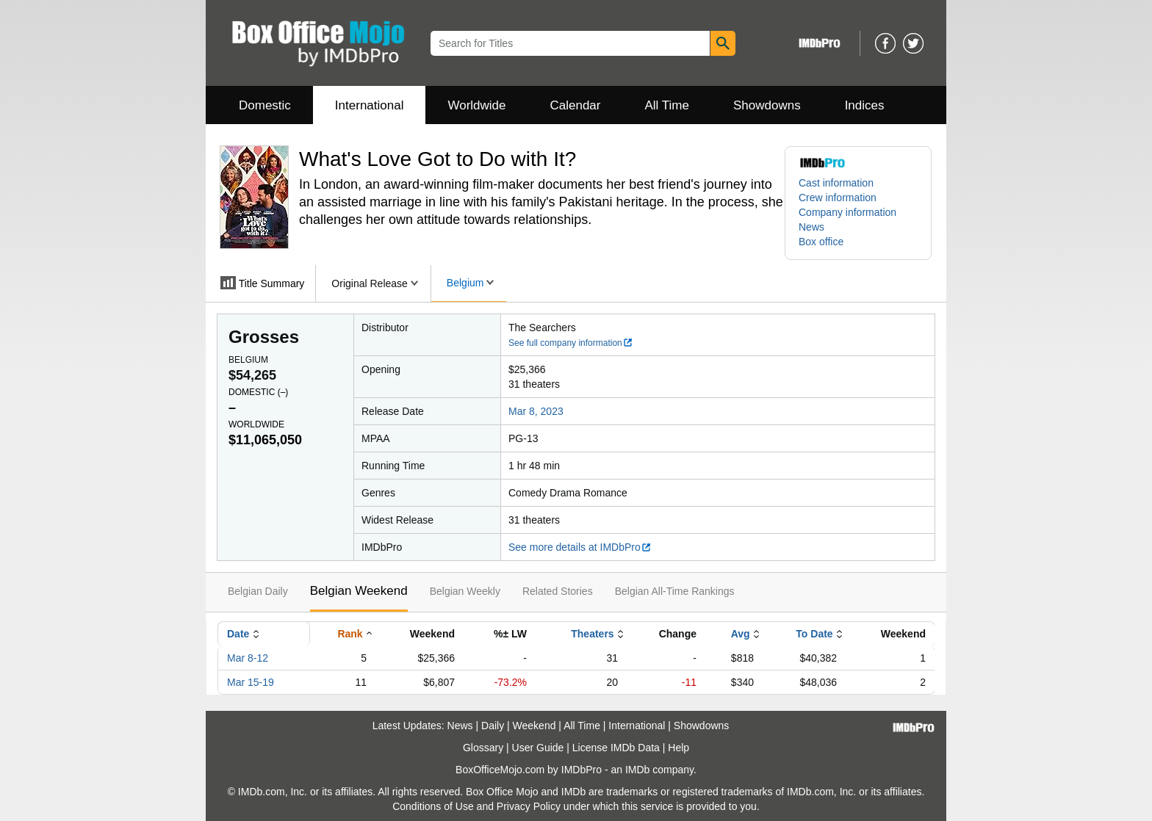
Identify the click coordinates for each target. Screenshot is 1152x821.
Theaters (592, 634)
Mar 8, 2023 (536, 411)
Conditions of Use (433, 806)
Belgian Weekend (359, 591)
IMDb (637, 769)
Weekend (534, 725)
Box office (821, 241)
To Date (814, 634)
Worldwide (476, 105)
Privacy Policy (529, 806)
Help (678, 747)
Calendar (575, 105)
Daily (492, 725)
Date (238, 634)
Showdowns (767, 105)
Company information (847, 212)
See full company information (570, 343)
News (811, 227)
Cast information (836, 183)
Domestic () (258, 392)
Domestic (265, 105)
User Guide (538, 747)
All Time (667, 105)
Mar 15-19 (250, 682)
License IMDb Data (616, 747)
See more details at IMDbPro (580, 547)
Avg (740, 634)
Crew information (837, 197)
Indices (865, 105)
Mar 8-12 (247, 658)
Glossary (483, 747)
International (369, 105)
